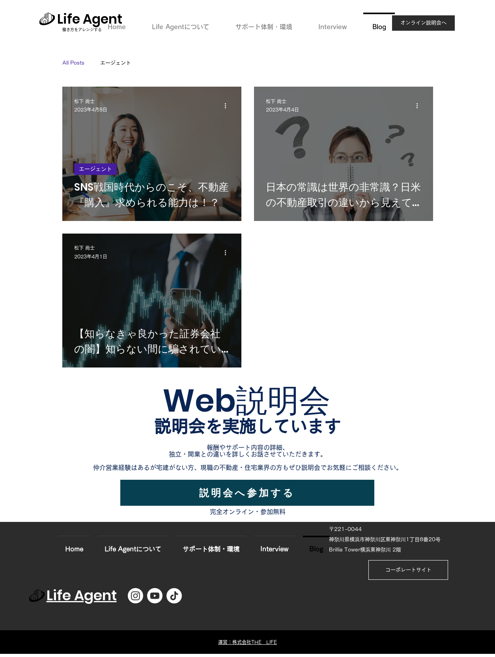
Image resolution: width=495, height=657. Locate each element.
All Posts (73, 62)
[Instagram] (135, 595)
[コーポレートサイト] (408, 570)
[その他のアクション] (228, 106)
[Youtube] (155, 595)
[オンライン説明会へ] (423, 23)
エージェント (115, 62)
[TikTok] (174, 595)
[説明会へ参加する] (247, 493)
